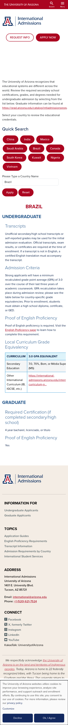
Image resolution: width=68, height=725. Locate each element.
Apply (10, 192)
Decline (17, 718)
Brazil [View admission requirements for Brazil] (36, 148)
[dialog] (34, 702)
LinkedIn (13, 635)
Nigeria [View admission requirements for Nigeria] (55, 157)
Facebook (14, 619)
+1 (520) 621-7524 (25, 601)
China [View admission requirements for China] (10, 139)
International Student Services (23, 556)
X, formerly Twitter (20, 625)
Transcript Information (18, 546)
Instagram (14, 630)
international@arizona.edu (30, 597)
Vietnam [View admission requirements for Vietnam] (12, 167)
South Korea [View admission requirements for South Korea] (14, 157)
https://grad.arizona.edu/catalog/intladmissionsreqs (34, 108)
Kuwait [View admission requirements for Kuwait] (36, 157)
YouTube (13, 640)
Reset (26, 192)
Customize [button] (8, 708)
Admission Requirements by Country (27, 551)
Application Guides (16, 536)
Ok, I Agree (49, 718)
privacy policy (14, 703)
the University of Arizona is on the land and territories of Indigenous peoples (34, 665)
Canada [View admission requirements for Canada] (55, 148)
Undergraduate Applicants (21, 510)
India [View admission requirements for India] (27, 139)
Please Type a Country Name (20, 176)
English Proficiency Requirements (25, 541)
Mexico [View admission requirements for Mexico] (44, 139)
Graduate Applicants (17, 515)
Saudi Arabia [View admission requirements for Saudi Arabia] (15, 148)
